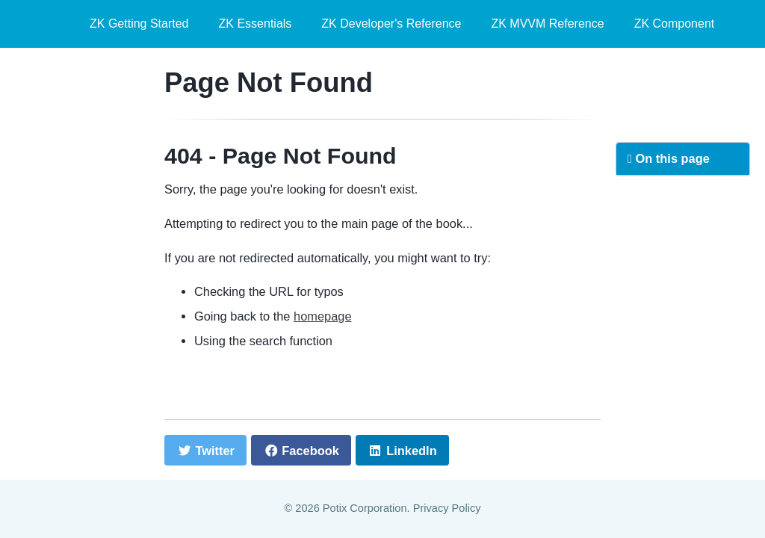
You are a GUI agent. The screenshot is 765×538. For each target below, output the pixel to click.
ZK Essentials (255, 23)
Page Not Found (268, 82)
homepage (322, 316)
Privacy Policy (447, 508)
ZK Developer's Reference (391, 23)
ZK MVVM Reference (547, 23)
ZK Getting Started (139, 23)
